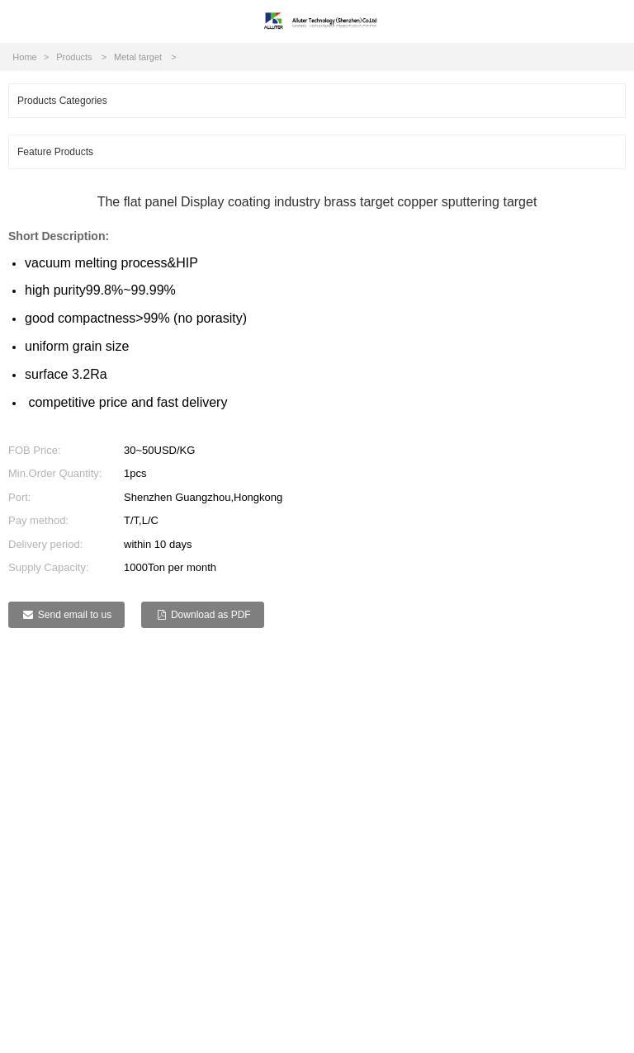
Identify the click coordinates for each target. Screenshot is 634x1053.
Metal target (138, 57)
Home (24, 57)
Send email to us (74, 615)
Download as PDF (211, 615)
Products (74, 57)
